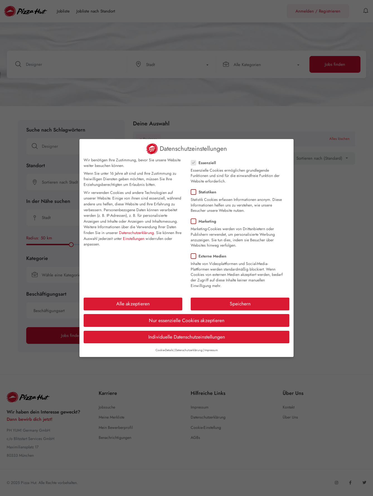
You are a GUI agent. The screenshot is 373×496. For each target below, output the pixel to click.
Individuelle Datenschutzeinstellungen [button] (186, 337)
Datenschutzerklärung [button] (188, 350)
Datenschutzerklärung (136, 232)
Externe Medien (210, 256)
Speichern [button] (240, 303)
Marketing (205, 221)
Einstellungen (133, 238)
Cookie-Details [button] (164, 350)
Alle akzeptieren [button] (133, 303)
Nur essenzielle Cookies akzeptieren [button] (186, 320)
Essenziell (205, 163)
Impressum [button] (211, 350)
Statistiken (205, 192)
